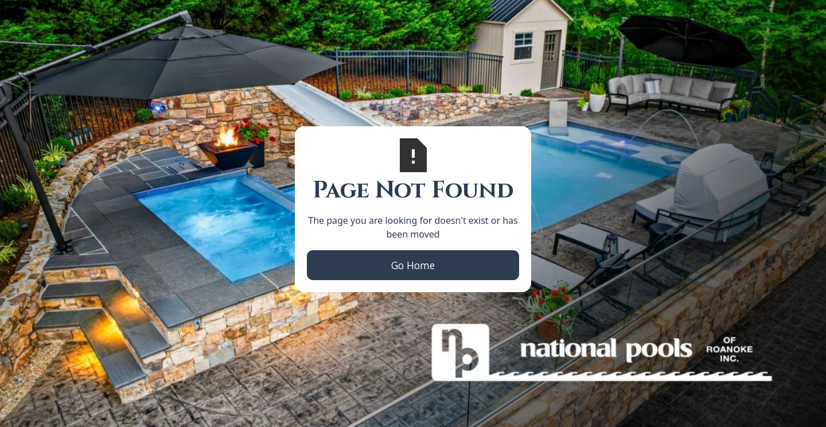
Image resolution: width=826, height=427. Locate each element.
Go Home (413, 265)
